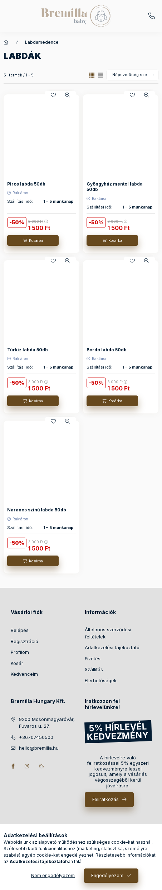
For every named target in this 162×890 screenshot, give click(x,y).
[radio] (100, 75)
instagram (27, 766)
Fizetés (92, 658)
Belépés (20, 630)
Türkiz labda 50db (27, 349)
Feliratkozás (105, 799)
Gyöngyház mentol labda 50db (115, 186)
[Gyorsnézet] (67, 95)
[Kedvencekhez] (53, 95)
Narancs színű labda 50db (36, 509)
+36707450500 (151, 16)
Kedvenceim (24, 674)
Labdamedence (42, 42)
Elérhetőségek (101, 680)
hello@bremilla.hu (39, 748)
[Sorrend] (132, 75)
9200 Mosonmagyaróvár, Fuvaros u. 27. (47, 722)
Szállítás (94, 669)
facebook (13, 766)
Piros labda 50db (26, 184)
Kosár (17, 663)
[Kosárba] (33, 240)
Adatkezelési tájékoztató (112, 647)
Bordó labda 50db (107, 349)
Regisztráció (24, 641)
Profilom (20, 652)
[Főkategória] (6, 42)
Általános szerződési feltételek (108, 633)
